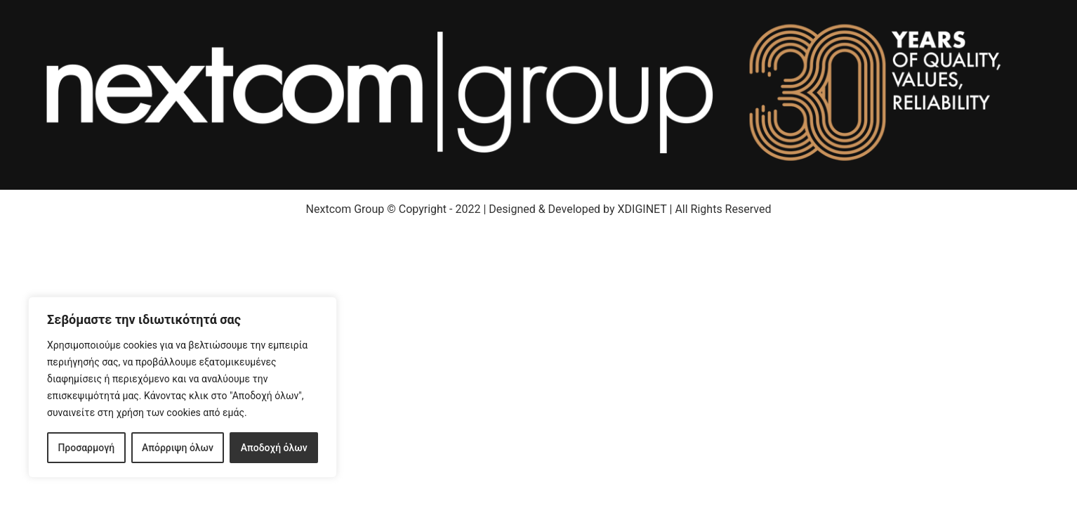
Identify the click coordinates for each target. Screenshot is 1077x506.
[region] (182, 387)
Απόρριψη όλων (177, 447)
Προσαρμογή (86, 447)
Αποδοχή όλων (274, 447)
